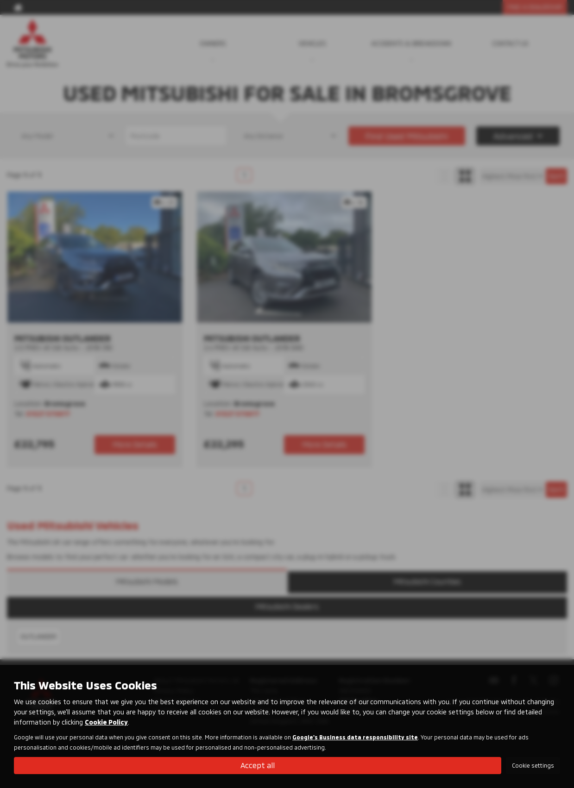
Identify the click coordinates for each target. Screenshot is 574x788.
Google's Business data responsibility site (355, 737)
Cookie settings (533, 765)
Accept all (257, 765)
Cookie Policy (106, 722)
